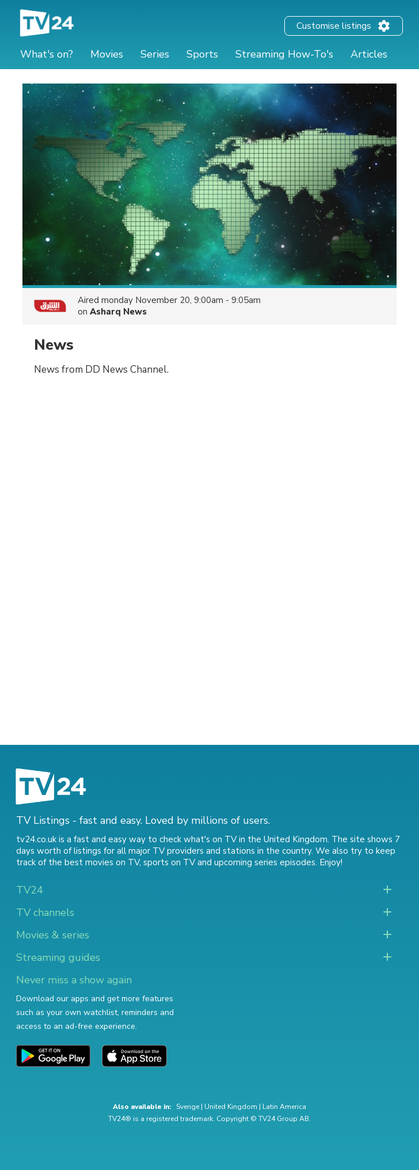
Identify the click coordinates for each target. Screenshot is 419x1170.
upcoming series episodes (264, 862)
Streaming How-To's (284, 54)
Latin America (284, 1106)
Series (154, 54)
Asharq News (118, 311)
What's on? (46, 54)
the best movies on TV (93, 862)
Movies (106, 54)
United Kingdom (230, 1106)
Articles (369, 54)
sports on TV (169, 862)
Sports (202, 54)
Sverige (187, 1106)
